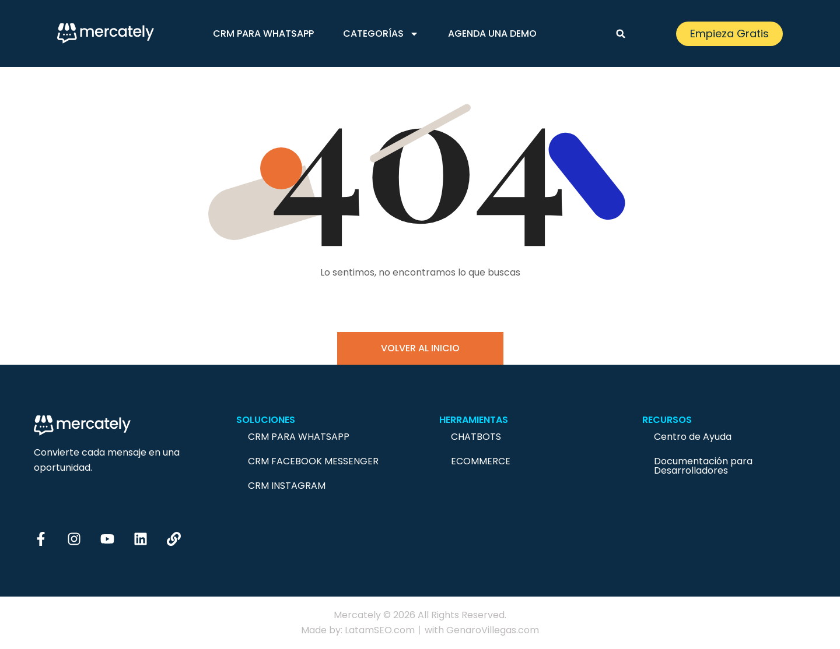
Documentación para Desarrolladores (703, 465)
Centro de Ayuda (693, 436)
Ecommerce (480, 461)
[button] (620, 34)
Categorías (381, 34)
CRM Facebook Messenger (313, 461)
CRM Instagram (287, 485)
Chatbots (476, 436)
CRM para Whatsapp (263, 33)
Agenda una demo (492, 33)
